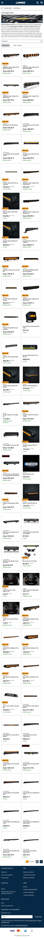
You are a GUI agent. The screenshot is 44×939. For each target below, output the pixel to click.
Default (20, 45)
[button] (22, 925)
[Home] (21, 3)
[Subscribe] (38, 916)
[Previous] (37, 861)
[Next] (41, 861)
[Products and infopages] (2, 3)
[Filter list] (22, 41)
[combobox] (22, 41)
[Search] (37, 2)
